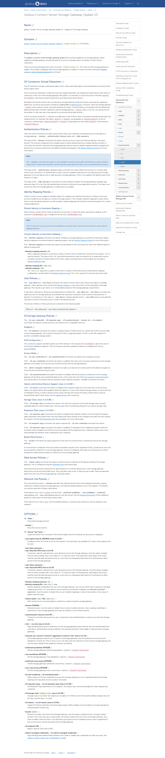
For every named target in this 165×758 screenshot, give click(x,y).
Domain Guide (121, 38)
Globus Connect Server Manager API (125, 198)
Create (122, 149)
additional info (61, 395)
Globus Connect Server (38, 10)
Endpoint (121, 115)
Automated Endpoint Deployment (123, 210)
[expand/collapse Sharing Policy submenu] (138, 183)
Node (120, 124)
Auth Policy (122, 179)
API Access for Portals (124, 203)
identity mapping (63, 285)
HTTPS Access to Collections (127, 71)
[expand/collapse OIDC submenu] (138, 120)
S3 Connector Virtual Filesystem (96, 377)
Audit (120, 111)
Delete (122, 166)
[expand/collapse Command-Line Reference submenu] (138, 101)
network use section (87, 495)
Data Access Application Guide (127, 223)
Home (26, 10)
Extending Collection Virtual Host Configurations (126, 77)
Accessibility (72, 753)
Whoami (121, 136)
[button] (138, 3)
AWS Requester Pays (47, 419)
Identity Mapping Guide (83, 240)
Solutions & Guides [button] (110, 4)
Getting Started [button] (74, 4)
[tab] (67, 309)
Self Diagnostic (123, 192)
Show (122, 158)
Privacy (62, 753)
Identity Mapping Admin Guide (127, 83)
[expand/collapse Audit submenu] (138, 111)
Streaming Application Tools (126, 50)
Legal (54, 753)
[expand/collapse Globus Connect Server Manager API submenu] (138, 197)
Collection (121, 175)
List (121, 153)
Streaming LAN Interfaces (125, 66)
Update (89, 10)
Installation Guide (122, 28)
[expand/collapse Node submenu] (138, 124)
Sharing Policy (122, 183)
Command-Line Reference (62, 10)
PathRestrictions (58, 465)
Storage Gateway (79, 10)
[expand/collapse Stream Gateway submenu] (138, 171)
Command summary (124, 107)
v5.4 (50, 10)
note (62, 406)
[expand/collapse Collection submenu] (138, 175)
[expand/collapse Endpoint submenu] (138, 116)
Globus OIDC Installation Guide (125, 89)
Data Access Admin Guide (125, 33)
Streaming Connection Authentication (124, 56)
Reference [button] (91, 4)
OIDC (120, 120)
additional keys (76, 105)
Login (120, 128)
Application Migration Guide (126, 227)
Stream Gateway (123, 170)
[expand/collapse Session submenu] (138, 132)
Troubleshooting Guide (124, 95)
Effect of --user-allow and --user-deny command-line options (51, 309)
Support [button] (128, 4)
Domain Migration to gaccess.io (124, 44)
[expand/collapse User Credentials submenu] (138, 188)
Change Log (120, 232)
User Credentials (123, 187)
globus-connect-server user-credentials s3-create (46, 738)
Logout (120, 141)
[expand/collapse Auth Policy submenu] (138, 179)
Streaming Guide (122, 62)
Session (120, 132)
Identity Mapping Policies (90, 148)
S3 (95, 10)
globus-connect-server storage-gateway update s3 (43, 44)
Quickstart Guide (122, 23)
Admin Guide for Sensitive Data (125, 217)
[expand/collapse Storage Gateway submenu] (138, 145)
